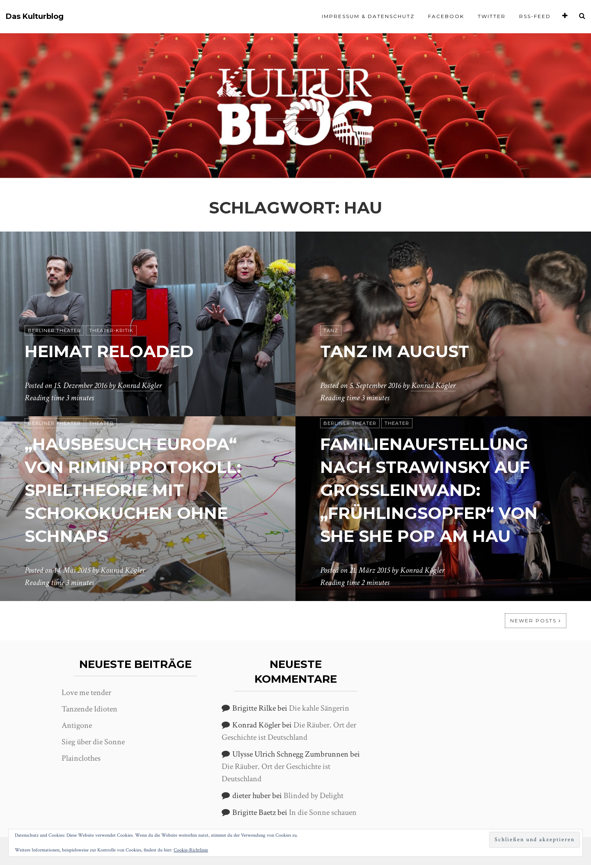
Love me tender (86, 692)
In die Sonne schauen (323, 812)
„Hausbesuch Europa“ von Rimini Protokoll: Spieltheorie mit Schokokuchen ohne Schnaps (133, 490)
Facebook (446, 16)
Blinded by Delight (314, 795)
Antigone (77, 725)
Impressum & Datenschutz (368, 16)
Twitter (492, 16)
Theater (101, 423)
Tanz (330, 330)
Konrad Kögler (139, 385)
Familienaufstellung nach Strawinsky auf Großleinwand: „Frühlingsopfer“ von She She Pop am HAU (429, 490)
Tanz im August (394, 351)
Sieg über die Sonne (93, 742)
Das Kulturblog (35, 16)
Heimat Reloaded (109, 351)
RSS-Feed (535, 16)
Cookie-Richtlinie (191, 850)
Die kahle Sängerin (319, 708)
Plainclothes (81, 758)
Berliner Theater (54, 330)
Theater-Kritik (111, 330)
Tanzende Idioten (89, 709)
